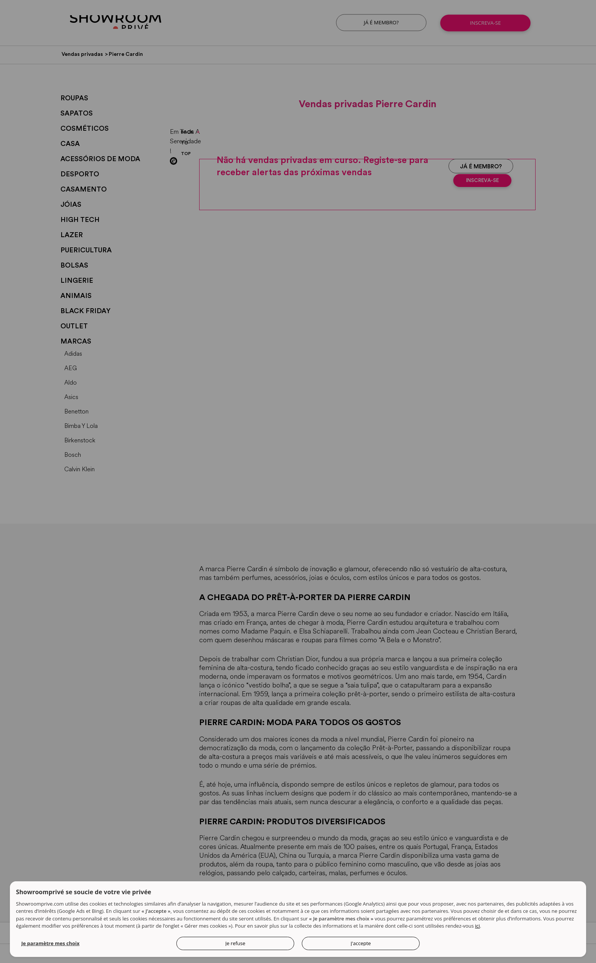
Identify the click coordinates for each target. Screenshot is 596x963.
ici (477, 927)
